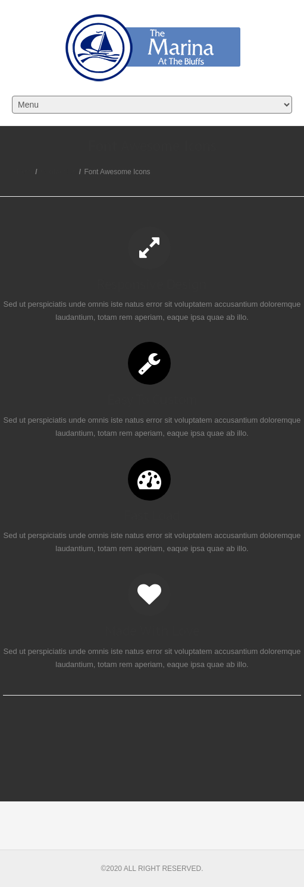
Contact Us (58, 172)
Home (22, 172)
